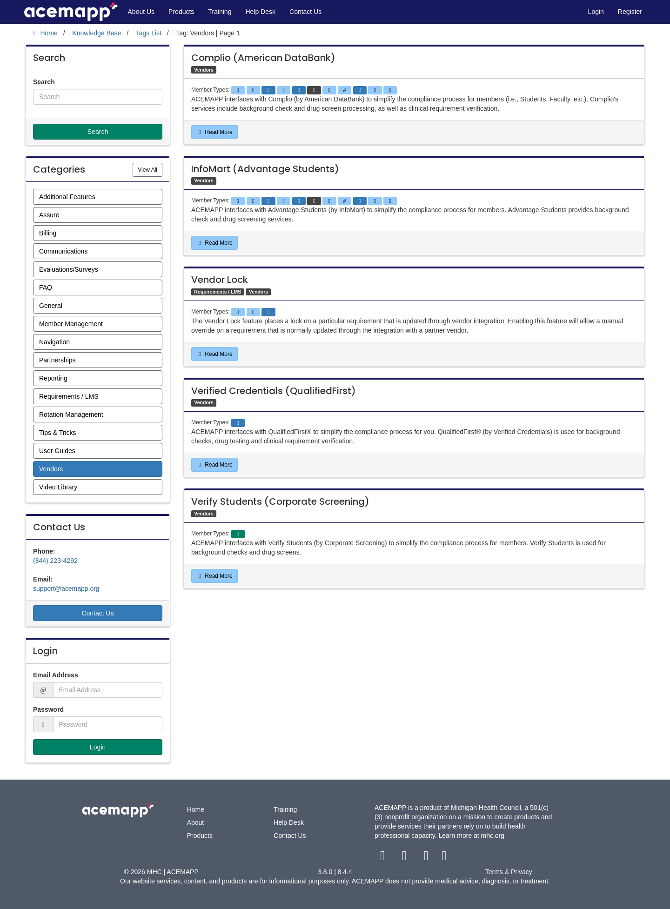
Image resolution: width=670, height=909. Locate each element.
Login (596, 11)
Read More (214, 132)
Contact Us (305, 11)
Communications (63, 251)
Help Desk (260, 11)
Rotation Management (71, 414)
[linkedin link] (444, 858)
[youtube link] (427, 858)
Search (44, 82)
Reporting (53, 378)
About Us (141, 11)
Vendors (51, 469)
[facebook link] (384, 858)
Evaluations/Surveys (68, 269)
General (50, 305)
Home (195, 809)
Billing (47, 233)
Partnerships (57, 360)
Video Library (58, 487)
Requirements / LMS (69, 396)
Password (48, 709)
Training (219, 11)
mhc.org (493, 835)
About (195, 822)
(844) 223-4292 (55, 560)
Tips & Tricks (57, 432)
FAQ (45, 287)
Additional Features (67, 197)
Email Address (55, 675)
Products (181, 11)
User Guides (57, 450)
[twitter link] (405, 858)
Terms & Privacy (508, 872)
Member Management (71, 324)
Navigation (54, 342)
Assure (49, 215)
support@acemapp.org (66, 588)
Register (630, 11)
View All (150, 169)
